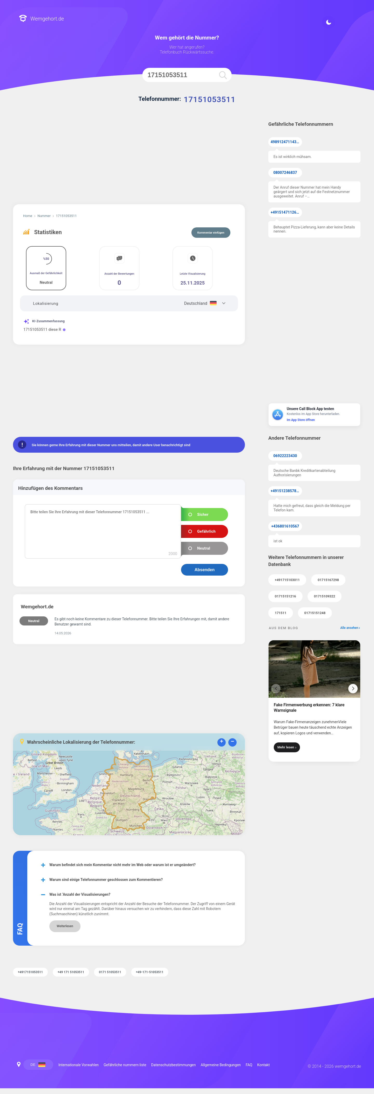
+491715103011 (287, 580)
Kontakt (263, 1065)
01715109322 (324, 596)
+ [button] (221, 742)
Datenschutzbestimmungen (173, 1065)
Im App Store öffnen (301, 420)
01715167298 (328, 580)
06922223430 (285, 456)
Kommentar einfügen (210, 232)
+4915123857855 (285, 491)
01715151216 (285, 596)
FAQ (249, 1065)
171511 (280, 613)
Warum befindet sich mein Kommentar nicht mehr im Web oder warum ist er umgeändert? (122, 865)
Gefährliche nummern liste (125, 1065)
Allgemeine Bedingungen (221, 1065)
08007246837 (285, 172)
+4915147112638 (285, 212)
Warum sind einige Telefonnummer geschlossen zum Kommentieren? (106, 880)
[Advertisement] (129, 160)
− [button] (232, 742)
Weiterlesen (65, 926)
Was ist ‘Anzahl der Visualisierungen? (79, 894)
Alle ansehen (349, 628)
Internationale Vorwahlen (78, 1065)
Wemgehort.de (41, 19)
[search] (223, 75)
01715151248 (315, 613)
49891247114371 (286, 142)
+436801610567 (285, 526)
